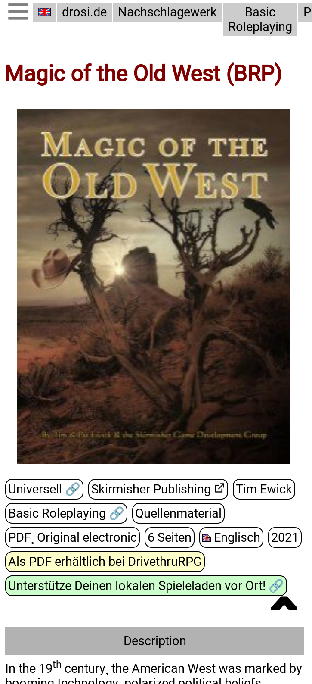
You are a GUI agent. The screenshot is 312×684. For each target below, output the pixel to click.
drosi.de (84, 12)
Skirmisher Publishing (151, 489)
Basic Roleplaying (260, 19)
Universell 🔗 (44, 489)
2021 (285, 537)
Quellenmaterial (178, 513)
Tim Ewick (264, 489)
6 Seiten (170, 537)
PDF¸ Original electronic (72, 537)
